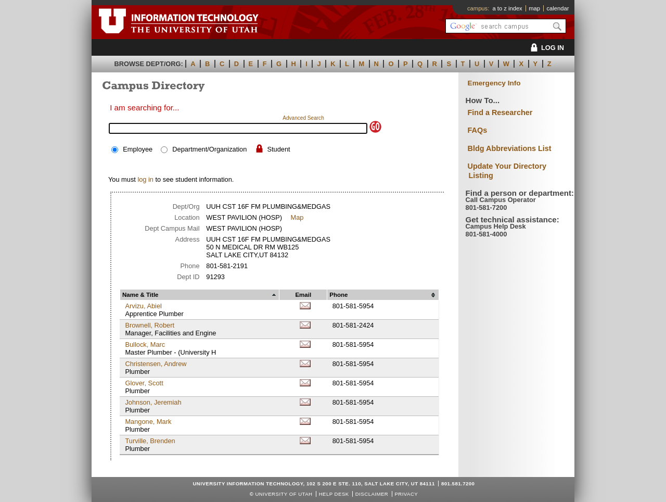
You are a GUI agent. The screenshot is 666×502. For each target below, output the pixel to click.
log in (145, 179)
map (534, 8)
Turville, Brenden (150, 441)
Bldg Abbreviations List (510, 148)
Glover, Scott (144, 383)
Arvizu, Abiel (143, 306)
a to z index (507, 8)
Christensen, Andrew (155, 364)
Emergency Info (494, 83)
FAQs (478, 130)
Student (278, 149)
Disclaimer (371, 494)
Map (296, 217)
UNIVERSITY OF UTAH (283, 494)
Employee (137, 149)
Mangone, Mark (148, 421)
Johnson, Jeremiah (153, 402)
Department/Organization (209, 149)
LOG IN (545, 48)
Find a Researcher (500, 112)
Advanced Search (303, 118)
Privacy (406, 494)
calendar (557, 8)
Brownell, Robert (149, 325)
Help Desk (334, 494)
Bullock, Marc (145, 344)
